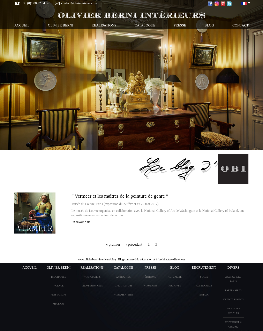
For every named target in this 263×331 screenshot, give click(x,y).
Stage (204, 276)
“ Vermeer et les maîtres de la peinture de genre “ (120, 196)
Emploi (204, 294)
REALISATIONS (104, 25)
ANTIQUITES (123, 276)
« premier (113, 244)
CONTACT (240, 25)
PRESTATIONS (59, 294)
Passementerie (123, 294)
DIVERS (233, 267)
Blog (209, 25)
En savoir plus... (82, 222)
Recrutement (204, 267)
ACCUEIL (22, 25)
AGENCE (59, 285)
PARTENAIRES (233, 290)
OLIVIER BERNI (60, 25)
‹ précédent (134, 244)
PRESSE (180, 25)
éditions (150, 276)
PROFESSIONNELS (92, 285)
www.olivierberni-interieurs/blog (97, 259)
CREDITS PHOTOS (233, 299)
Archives (174, 285)
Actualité (175, 276)
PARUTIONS (150, 285)
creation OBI (123, 285)
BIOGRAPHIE (58, 276)
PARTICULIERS (92, 276)
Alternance (204, 285)
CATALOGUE (145, 25)
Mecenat (59, 303)
